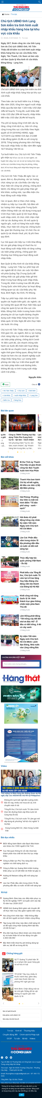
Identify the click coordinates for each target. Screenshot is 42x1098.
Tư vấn (17, 1038)
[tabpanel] (22, 433)
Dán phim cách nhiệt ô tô (11, 1015)
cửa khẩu (7, 395)
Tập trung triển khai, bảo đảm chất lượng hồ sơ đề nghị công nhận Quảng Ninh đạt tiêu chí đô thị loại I (21, 925)
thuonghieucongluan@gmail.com (17, 1073)
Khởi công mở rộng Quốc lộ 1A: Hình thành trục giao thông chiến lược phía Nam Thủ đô (30, 601)
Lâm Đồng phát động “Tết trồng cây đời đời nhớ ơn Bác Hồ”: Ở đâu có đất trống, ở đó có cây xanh (30, 621)
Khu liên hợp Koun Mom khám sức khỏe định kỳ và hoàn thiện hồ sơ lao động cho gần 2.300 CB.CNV (22, 935)
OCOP (9, 1038)
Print (5, 384)
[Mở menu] (2, 2)
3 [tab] (24, 452)
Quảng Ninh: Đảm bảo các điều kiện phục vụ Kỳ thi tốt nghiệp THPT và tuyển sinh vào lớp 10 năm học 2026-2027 (22, 901)
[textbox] (21, 664)
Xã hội (4, 892)
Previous (8, 451)
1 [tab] (18, 452)
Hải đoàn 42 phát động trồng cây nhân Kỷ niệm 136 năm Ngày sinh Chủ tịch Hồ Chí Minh (30, 523)
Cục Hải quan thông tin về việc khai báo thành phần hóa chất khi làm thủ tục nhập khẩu (20, 853)
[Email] (11, 1057)
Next (33, 451)
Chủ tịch (21, 391)
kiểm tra (7, 400)
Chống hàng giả (14, 953)
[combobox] (21, 664)
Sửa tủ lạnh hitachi (9, 1011)
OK (21, 1095)
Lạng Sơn (34, 395)
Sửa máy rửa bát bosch (11, 1019)
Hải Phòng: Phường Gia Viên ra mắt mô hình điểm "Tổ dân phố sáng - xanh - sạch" (29, 503)
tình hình (32, 391)
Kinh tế (18, 1030)
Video (4, 766)
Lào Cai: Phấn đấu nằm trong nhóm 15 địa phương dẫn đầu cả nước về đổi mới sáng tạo (29, 543)
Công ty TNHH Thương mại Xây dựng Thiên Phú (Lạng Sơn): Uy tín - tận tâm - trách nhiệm (22, 437)
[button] (39, 2)
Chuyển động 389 (10, 1034)
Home (5, 14)
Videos (32, 1038)
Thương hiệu (29, 1030)
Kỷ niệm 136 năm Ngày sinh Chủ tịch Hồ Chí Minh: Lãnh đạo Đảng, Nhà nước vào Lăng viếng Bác (30, 642)
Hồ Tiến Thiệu (9, 391)
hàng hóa (17, 400)
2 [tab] (21, 452)
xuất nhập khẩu (20, 395)
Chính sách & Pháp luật (29, 1034)
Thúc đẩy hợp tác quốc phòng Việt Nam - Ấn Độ (30, 561)
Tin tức (14, 14)
